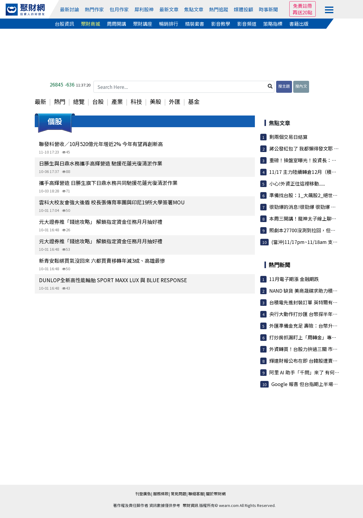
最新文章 (169, 9)
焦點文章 (193, 9)
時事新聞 (268, 9)
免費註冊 (302, 5)
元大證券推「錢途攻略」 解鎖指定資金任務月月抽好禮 (100, 221)
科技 (136, 101)
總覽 (78, 101)
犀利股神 (144, 9)
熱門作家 (94, 9)
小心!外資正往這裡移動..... (297, 183)
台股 (98, 101)
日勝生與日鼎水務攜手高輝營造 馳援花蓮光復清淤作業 (100, 163)
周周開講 (116, 23)
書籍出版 (298, 23)
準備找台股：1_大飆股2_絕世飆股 (305, 195)
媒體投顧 (243, 9)
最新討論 (69, 9)
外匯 (174, 101)
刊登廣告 (143, 493)
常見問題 (178, 493)
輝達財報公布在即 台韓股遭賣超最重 (308, 360)
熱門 (59, 101)
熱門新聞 (279, 264)
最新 (40, 101)
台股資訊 (64, 23)
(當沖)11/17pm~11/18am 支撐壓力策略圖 (316, 241)
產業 (117, 101)
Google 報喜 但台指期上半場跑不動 (309, 384)
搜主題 (284, 86)
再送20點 (302, 12)
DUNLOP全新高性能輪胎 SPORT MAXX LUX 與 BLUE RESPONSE (113, 280)
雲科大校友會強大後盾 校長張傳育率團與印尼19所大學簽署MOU (112, 202)
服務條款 (161, 493)
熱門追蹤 (218, 9)
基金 (193, 101)
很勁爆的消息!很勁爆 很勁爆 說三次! (308, 206)
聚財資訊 (190, 505)
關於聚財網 (216, 493)
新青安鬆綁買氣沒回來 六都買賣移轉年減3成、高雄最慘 (102, 260)
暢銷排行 (168, 23)
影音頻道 (246, 23)
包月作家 (119, 9)
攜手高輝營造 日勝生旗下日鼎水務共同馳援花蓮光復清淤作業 (108, 182)
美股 (155, 101)
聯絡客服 (196, 493)
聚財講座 (142, 23)
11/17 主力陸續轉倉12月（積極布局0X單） (315, 171)
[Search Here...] (183, 87)
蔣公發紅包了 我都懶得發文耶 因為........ (311, 148)
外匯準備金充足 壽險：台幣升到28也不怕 (313, 325)
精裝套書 (194, 23)
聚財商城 (90, 23)
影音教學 (220, 23)
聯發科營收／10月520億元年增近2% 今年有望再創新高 (101, 144)
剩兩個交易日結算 (288, 136)
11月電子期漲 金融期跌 (294, 278)
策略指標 (272, 23)
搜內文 (301, 86)
